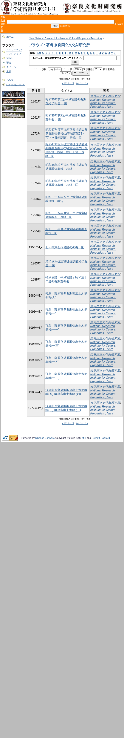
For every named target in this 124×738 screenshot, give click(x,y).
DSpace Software (45, 438)
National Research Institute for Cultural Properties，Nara (103, 103)
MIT (84, 438)
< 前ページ (68, 83)
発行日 (10, 58)
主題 (8, 71)
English (119, 24)
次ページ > (82, 83)
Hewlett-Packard (101, 438)
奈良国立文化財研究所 (105, 96)
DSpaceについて (15, 84)
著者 (8, 62)
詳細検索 (65, 26)
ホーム (10, 36)
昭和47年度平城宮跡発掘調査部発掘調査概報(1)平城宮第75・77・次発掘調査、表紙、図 (66, 133)
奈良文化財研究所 (3, 24)
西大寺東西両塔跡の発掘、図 (64, 247)
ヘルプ (10, 80)
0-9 (38, 53)
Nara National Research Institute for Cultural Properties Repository (65, 38)
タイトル (11, 67)
